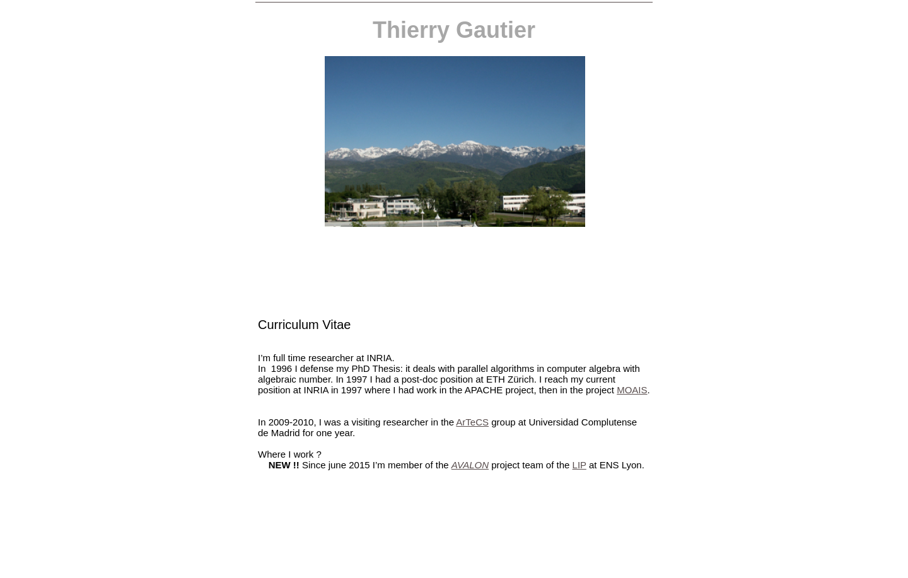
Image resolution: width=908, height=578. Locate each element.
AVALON (470, 465)
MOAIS (632, 389)
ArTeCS (472, 422)
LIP (579, 465)
